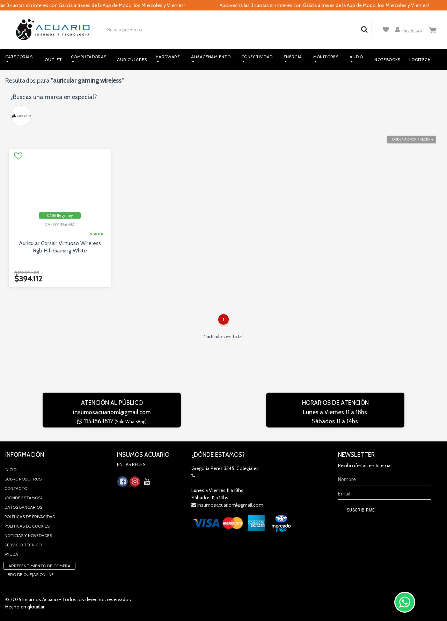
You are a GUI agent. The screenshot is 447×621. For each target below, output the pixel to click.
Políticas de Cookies (27, 526)
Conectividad (257, 56)
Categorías (18, 56)
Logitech (420, 59)
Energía (293, 56)
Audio (356, 56)
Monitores (326, 56)
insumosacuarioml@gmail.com (112, 412)
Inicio (10, 469)
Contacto (16, 488)
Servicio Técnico (23, 544)
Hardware (168, 56)
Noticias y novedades (28, 535)
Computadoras (89, 56)
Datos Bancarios (23, 507)
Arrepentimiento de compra (39, 565)
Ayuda (11, 554)
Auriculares (132, 59)
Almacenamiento (211, 56)
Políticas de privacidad (30, 516)
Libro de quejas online (29, 574)
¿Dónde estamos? (24, 497)
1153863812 (112, 421)
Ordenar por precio (411, 139)
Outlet (53, 59)
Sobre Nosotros (23, 479)
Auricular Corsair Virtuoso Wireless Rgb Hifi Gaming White (60, 247)
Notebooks (387, 59)
